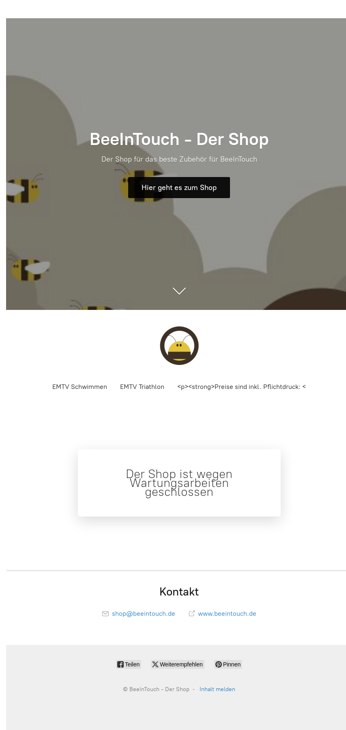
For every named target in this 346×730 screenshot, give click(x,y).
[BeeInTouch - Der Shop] (179, 345)
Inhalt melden (217, 689)
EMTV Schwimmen (79, 387)
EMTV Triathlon (142, 387)
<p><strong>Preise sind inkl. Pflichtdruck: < (241, 387)
